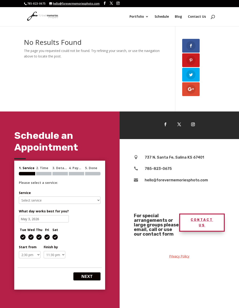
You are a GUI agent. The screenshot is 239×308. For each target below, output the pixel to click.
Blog (178, 17)
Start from (28, 247)
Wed (31, 230)
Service (25, 193)
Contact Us (197, 17)
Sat (55, 230)
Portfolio (137, 17)
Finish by (51, 247)
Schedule (162, 17)
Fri (47, 230)
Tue (23, 230)
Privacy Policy (179, 256)
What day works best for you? (44, 211)
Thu (39, 230)
